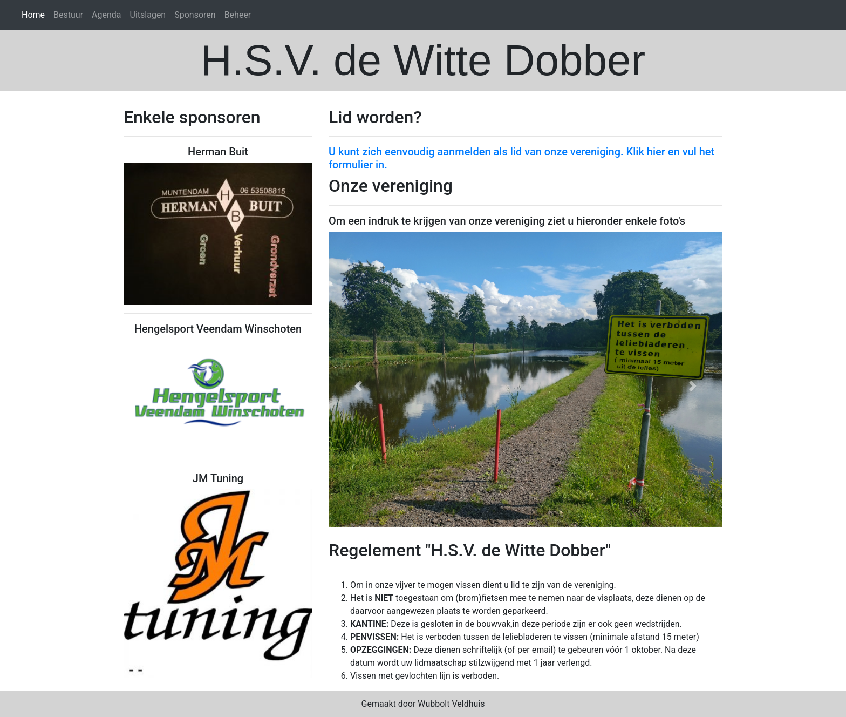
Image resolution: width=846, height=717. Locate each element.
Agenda (106, 15)
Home (33, 15)
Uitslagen (148, 15)
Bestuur (68, 15)
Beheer (237, 15)
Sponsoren (194, 15)
